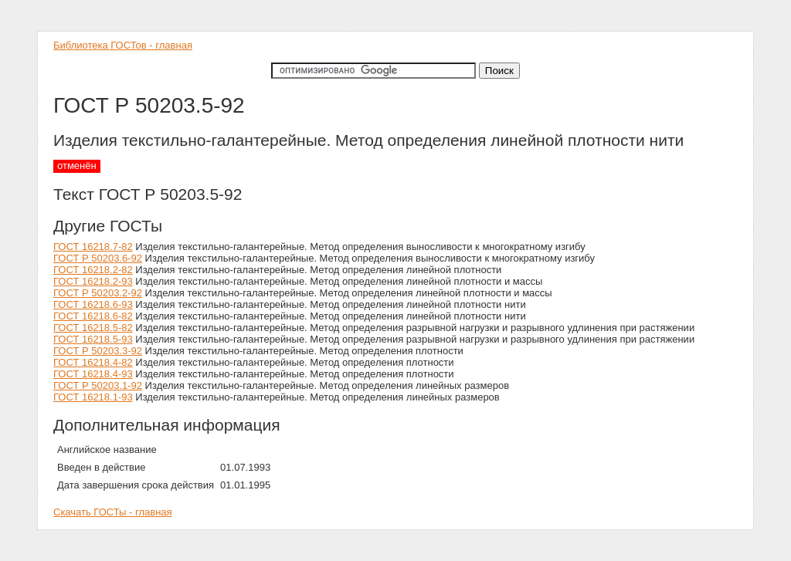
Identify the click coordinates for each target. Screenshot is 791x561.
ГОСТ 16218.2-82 (93, 269)
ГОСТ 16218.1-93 (93, 397)
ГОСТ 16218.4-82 (93, 362)
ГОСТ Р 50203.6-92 (97, 258)
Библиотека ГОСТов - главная (122, 45)
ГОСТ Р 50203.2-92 (97, 293)
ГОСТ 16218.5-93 (93, 339)
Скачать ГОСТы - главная (112, 512)
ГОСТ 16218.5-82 (93, 327)
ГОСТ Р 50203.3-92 (97, 351)
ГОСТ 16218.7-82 (93, 246)
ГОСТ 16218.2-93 (93, 281)
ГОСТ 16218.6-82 (93, 316)
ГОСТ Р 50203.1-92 (97, 385)
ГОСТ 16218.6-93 (93, 304)
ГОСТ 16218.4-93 (93, 374)
